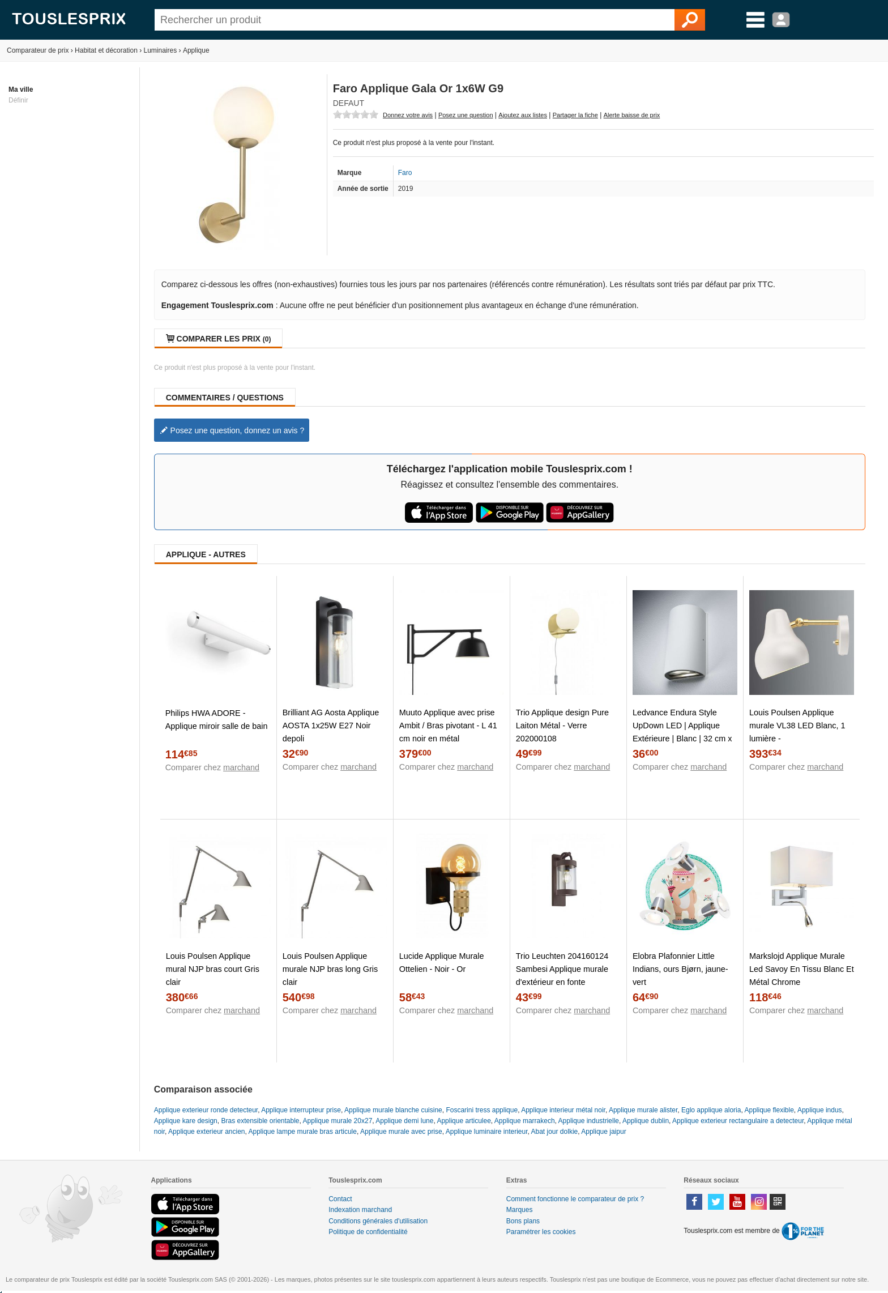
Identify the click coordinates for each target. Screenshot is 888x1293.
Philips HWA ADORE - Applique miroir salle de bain (216, 720)
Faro (405, 173)
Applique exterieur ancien (206, 1132)
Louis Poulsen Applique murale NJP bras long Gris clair (330, 969)
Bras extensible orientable (260, 1121)
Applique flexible (768, 1110)
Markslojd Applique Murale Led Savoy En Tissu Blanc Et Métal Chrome (801, 969)
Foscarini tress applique (482, 1110)
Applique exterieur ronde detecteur (206, 1110)
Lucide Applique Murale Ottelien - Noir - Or (441, 962)
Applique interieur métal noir (563, 1110)
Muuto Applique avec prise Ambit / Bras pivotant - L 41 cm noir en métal (448, 725)
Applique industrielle (588, 1121)
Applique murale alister (643, 1110)
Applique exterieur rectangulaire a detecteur (738, 1121)
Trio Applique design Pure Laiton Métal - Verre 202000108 (562, 725)
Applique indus (819, 1110)
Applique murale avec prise (401, 1132)
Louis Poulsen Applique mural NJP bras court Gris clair (212, 969)
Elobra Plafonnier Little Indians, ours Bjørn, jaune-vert (680, 969)
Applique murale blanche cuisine (393, 1110)
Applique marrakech (524, 1121)
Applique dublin (645, 1121)
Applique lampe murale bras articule (303, 1132)
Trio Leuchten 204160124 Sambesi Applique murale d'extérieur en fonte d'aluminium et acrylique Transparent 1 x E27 (562, 982)
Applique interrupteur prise (301, 1110)
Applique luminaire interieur (487, 1132)
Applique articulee (463, 1121)
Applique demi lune (404, 1121)
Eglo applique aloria (711, 1110)
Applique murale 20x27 (338, 1121)
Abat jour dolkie (554, 1132)
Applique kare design (185, 1121)
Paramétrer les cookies (541, 1232)
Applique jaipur (603, 1132)
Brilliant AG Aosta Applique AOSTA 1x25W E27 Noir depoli (331, 725)
